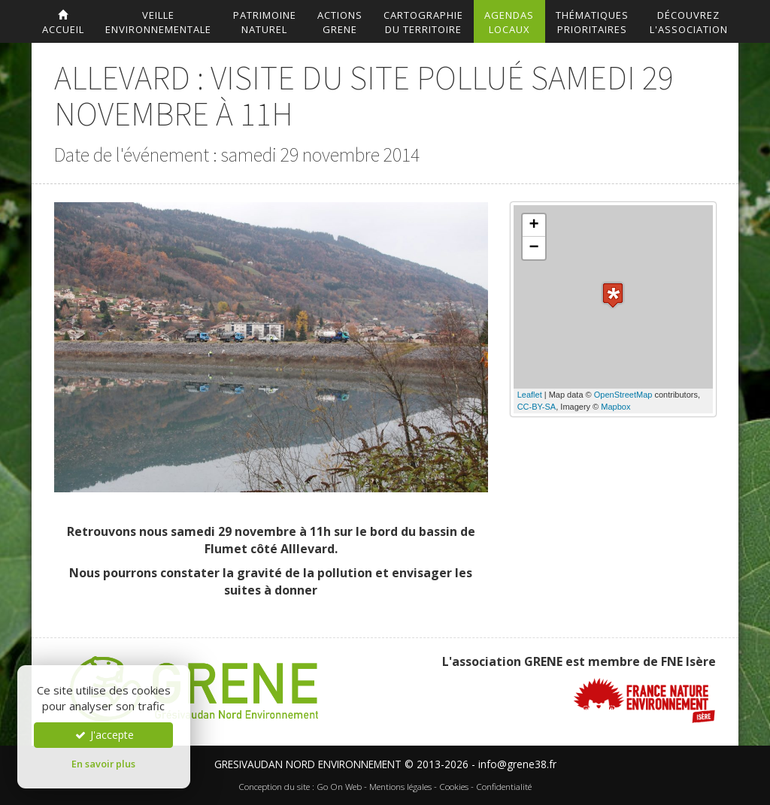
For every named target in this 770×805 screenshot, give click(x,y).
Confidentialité (504, 786)
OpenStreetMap (623, 394)
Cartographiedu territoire (423, 22)
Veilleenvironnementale (158, 22)
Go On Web (339, 786)
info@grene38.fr (517, 764)
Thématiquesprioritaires (592, 22)
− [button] (534, 248)
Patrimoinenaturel (264, 22)
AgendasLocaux (509, 22)
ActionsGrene (339, 22)
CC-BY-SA (536, 406)
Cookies (453, 786)
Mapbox (615, 406)
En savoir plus (103, 763)
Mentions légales (400, 786)
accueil (63, 23)
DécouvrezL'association (689, 22)
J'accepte (104, 735)
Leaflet (529, 394)
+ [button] (534, 225)
